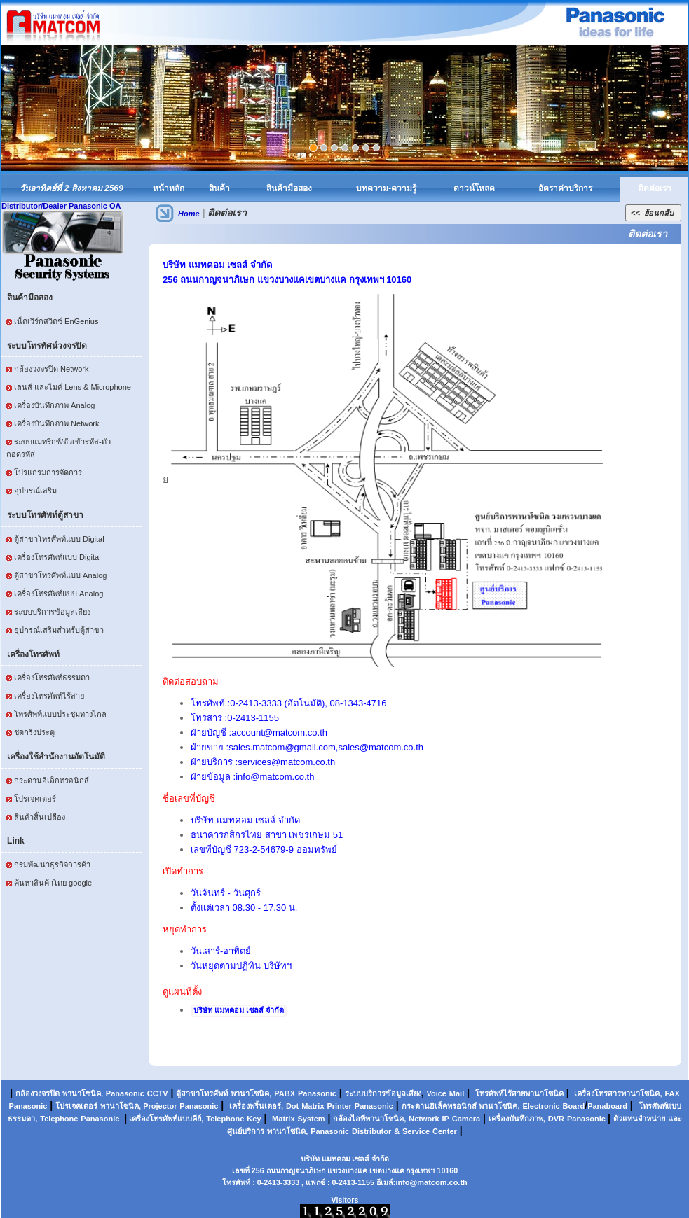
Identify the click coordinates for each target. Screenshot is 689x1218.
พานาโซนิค (250, 1093)
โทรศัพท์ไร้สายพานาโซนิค (519, 1093)
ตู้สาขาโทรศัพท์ (202, 1093)
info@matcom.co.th (431, 1182)
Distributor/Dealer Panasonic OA (61, 206)
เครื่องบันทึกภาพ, (517, 1118)
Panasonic (125, 1093)
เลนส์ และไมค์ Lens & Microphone (72, 387)
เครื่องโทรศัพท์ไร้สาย (49, 696)
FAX (671, 1093)
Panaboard (607, 1106)
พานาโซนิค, (82, 1093)
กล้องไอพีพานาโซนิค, (369, 1118)
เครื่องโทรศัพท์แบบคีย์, (165, 1118)
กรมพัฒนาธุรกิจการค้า (52, 864)
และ (675, 1118)
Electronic (540, 1106)
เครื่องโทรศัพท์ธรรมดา (52, 677)
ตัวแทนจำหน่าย (639, 1118)
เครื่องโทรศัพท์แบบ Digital (57, 557)
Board (573, 1106)
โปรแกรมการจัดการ (48, 472)
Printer (339, 1106)
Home (189, 213)
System (311, 1118)
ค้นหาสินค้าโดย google (53, 882)
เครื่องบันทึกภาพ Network (56, 423)
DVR (556, 1118)
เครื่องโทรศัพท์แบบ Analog (58, 593)
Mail (456, 1093)
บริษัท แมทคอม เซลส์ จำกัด (238, 1010)
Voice (436, 1093)
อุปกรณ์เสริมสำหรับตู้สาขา (59, 630)
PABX (284, 1093)
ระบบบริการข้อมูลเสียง (52, 612)
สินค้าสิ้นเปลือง (39, 817)
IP (445, 1118)
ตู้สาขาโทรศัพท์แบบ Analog (60, 575)
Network (424, 1118)
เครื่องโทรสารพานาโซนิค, (618, 1093)
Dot (292, 1106)
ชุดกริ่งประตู (34, 732)
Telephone (59, 1118)
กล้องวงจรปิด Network (51, 369)
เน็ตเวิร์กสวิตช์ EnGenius (56, 321)
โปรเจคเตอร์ (35, 798)
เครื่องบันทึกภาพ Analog (54, 405)
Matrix (312, 1106)
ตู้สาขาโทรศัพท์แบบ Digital (59, 539)
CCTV (157, 1093)
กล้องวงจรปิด (37, 1093)
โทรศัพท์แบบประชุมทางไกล (60, 714)
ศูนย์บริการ (245, 1131)
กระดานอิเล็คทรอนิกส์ (439, 1106)
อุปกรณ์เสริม (35, 490)
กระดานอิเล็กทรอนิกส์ (51, 780)
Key (254, 1118)
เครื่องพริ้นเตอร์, (256, 1106)
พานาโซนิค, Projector (138, 1106)
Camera (466, 1118)
